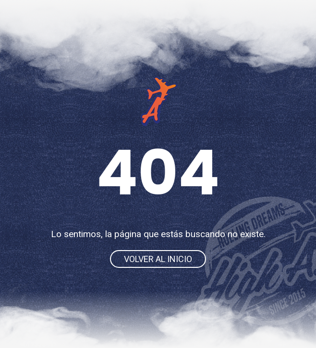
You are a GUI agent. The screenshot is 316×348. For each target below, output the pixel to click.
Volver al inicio (158, 259)
